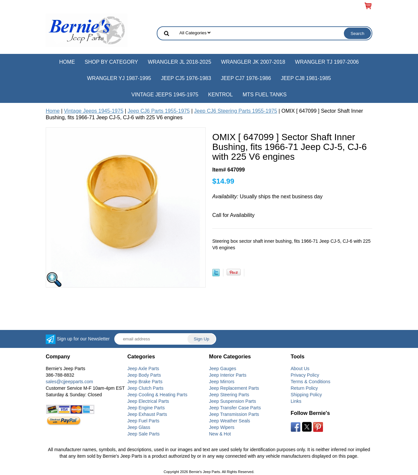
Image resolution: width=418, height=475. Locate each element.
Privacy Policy (305, 375)
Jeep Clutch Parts (145, 388)
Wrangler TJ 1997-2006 (327, 62)
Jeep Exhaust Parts (147, 414)
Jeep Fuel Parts (143, 420)
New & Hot (220, 433)
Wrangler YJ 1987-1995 (119, 78)
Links (296, 401)
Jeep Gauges (222, 368)
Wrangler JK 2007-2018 (253, 62)
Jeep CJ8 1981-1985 (306, 78)
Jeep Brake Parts (144, 381)
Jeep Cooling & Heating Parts (157, 394)
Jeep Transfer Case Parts (235, 407)
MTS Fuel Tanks (265, 94)
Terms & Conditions (310, 381)
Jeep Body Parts (144, 375)
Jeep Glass (138, 427)
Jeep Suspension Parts (232, 401)
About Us (300, 368)
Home (67, 62)
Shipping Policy (306, 394)
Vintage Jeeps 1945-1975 (164, 94)
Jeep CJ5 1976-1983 (186, 78)
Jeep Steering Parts (229, 394)
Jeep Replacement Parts (234, 388)
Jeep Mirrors (221, 381)
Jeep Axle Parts (143, 368)
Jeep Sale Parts (143, 433)
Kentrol (220, 94)
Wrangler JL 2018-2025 (179, 62)
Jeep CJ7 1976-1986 (246, 78)
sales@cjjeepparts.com (69, 381)
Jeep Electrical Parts (148, 401)
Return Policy (304, 388)
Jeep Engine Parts (146, 407)
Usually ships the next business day (267, 196)
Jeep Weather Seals (229, 420)
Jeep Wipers (221, 427)
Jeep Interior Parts (227, 375)
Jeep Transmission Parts (234, 414)
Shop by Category (111, 62)
